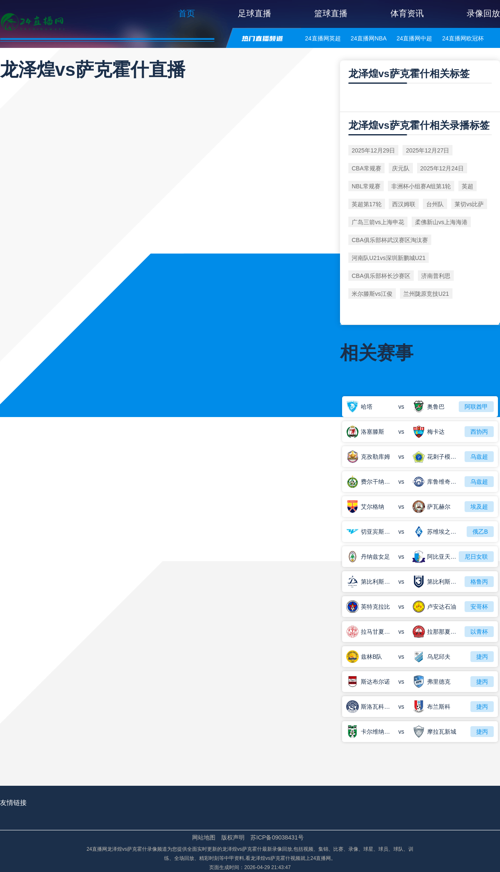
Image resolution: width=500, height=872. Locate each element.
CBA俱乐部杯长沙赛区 (381, 275)
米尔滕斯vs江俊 (372, 293)
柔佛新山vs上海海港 (441, 222)
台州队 (435, 204)
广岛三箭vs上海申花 (378, 222)
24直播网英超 (323, 38)
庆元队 (401, 168)
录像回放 (483, 13)
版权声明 (233, 837)
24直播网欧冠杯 (463, 38)
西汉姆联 (403, 204)
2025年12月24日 (442, 168)
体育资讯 (407, 13)
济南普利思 (435, 275)
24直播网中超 (414, 38)
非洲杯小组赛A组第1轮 (421, 186)
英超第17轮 (367, 204)
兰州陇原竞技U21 (426, 293)
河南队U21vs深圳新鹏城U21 (388, 258)
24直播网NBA (368, 38)
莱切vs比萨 (469, 204)
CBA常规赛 (366, 168)
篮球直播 (331, 13)
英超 (467, 186)
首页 (186, 13)
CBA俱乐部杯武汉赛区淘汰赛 (390, 240)
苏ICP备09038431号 (277, 837)
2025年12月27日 (427, 150)
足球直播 (254, 13)
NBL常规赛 (366, 186)
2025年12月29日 (373, 150)
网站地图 (203, 837)
